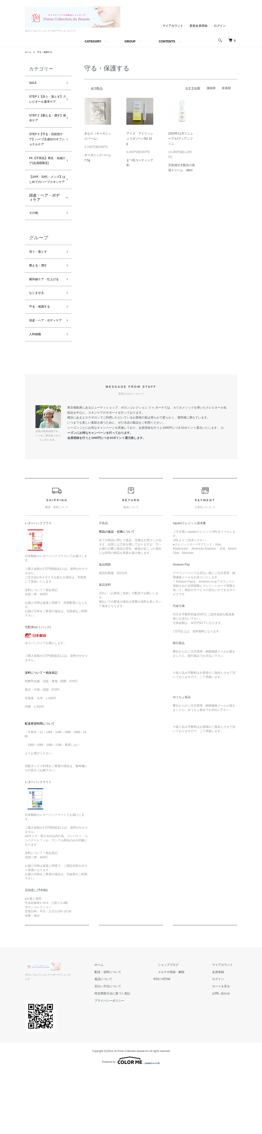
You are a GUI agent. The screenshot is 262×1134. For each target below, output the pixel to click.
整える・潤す (40, 312)
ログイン (220, 25)
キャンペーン (97, 500)
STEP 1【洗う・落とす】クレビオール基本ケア (45, 105)
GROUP (130, 41)
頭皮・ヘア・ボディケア (44, 241)
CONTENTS (167, 41)
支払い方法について (129, 1054)
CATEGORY (93, 41)
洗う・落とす (40, 297)
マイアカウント (172, 25)
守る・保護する (47, 51)
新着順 (226, 88)
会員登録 (222, 1039)
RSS (173, 1047)
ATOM (183, 1047)
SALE (34, 83)
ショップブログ (180, 1032)
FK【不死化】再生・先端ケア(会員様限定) (45, 189)
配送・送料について (129, 1039)
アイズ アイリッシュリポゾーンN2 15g (139, 138)
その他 (35, 257)
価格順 (211, 88)
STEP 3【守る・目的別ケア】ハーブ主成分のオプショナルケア (45, 158)
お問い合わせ (225, 1061)
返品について (125, 1047)
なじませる (38, 349)
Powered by (131, 1124)
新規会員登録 (198, 25)
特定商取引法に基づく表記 (133, 1061)
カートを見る (225, 1054)
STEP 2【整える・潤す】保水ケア (45, 130)
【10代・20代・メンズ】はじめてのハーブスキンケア (45, 218)
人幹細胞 (36, 401)
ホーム (28, 51)
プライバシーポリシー (130, 1068)
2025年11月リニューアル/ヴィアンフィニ (180, 138)
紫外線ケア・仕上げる (44, 330)
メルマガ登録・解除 (183, 1039)
